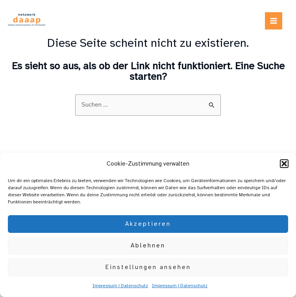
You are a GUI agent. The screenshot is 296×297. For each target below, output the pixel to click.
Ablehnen (148, 245)
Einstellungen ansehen (148, 267)
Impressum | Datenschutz (120, 285)
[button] (284, 164)
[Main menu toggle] (273, 21)
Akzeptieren (148, 223)
